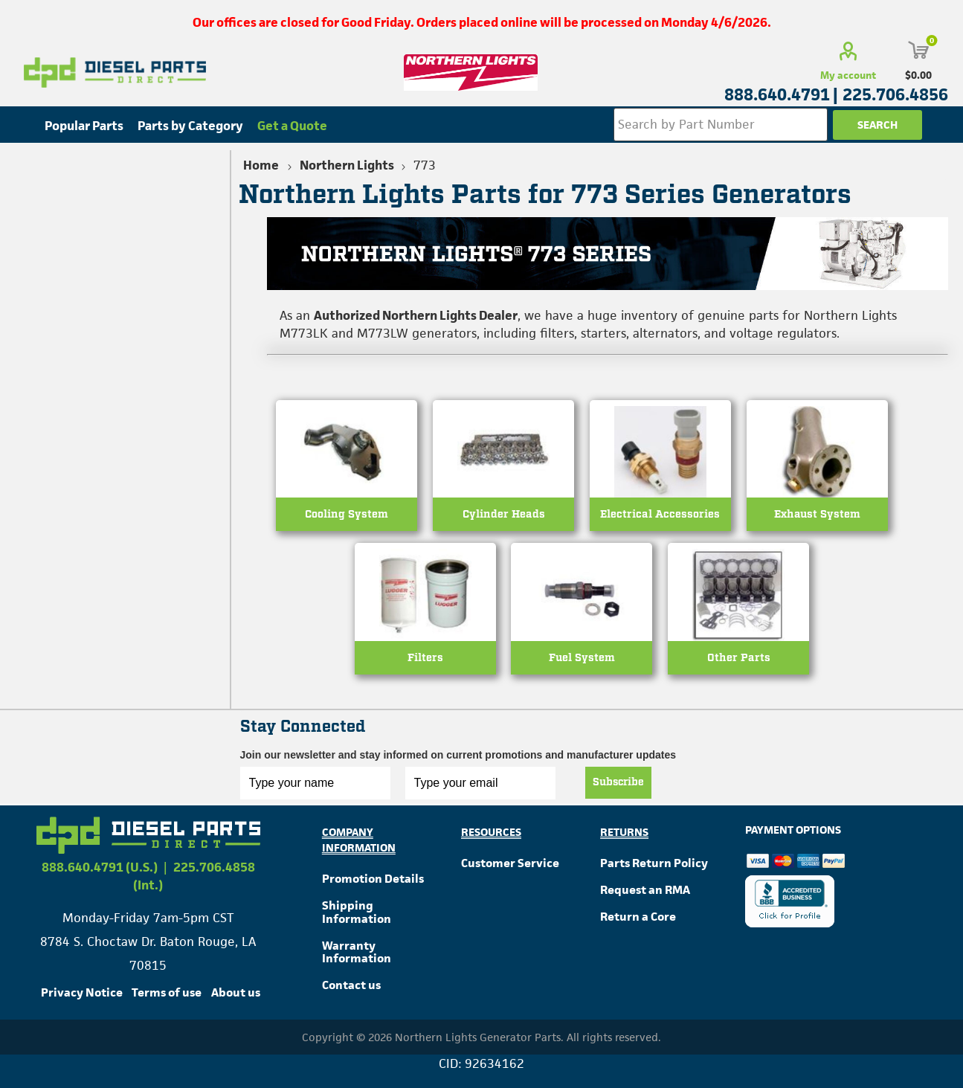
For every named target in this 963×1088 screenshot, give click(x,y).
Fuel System (582, 660)
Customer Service (510, 865)
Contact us (351, 987)
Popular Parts (84, 126)
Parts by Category (190, 126)
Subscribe (618, 784)
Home (261, 165)
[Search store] (720, 124)
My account (848, 75)
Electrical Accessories (660, 515)
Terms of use (167, 994)
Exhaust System (817, 515)
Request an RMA (645, 891)
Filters (425, 660)
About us (235, 994)
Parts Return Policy (654, 865)
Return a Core (638, 918)
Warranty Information (356, 953)
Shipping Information (356, 913)
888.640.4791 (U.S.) (100, 869)
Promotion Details (373, 881)
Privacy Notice (82, 994)
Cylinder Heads (504, 515)
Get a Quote (292, 126)
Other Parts (738, 660)
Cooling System (346, 515)
